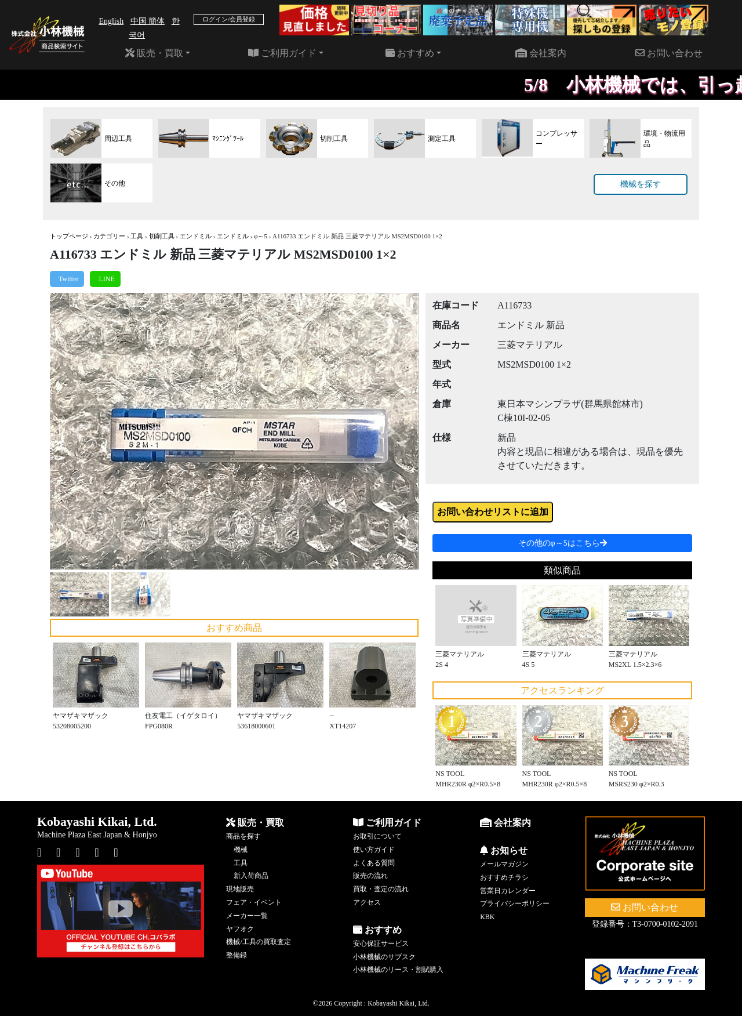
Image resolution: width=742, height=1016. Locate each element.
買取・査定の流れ (381, 889)
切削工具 (161, 236)
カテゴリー (109, 236)
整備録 (236, 955)
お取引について (377, 836)
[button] (77, 431)
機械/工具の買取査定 (258, 942)
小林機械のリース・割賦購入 (398, 970)
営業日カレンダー (508, 891)
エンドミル (196, 236)
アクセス (367, 902)
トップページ (69, 236)
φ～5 (260, 236)
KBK (487, 917)
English (111, 21)
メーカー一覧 (247, 916)
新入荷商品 (251, 876)
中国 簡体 (147, 21)
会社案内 (540, 53)
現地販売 (240, 889)
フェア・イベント (254, 902)
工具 (136, 236)
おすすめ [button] (409, 53)
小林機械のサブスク (384, 957)
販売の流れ (370, 876)
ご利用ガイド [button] (282, 53)
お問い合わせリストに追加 (492, 512)
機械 (241, 850)
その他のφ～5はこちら (562, 543)
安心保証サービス (381, 943)
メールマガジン (504, 864)
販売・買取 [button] (154, 53)
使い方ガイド (374, 850)
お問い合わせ (669, 53)
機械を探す (640, 184)
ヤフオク (240, 929)
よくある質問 (374, 863)
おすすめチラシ (504, 877)
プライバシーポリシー (515, 903)
